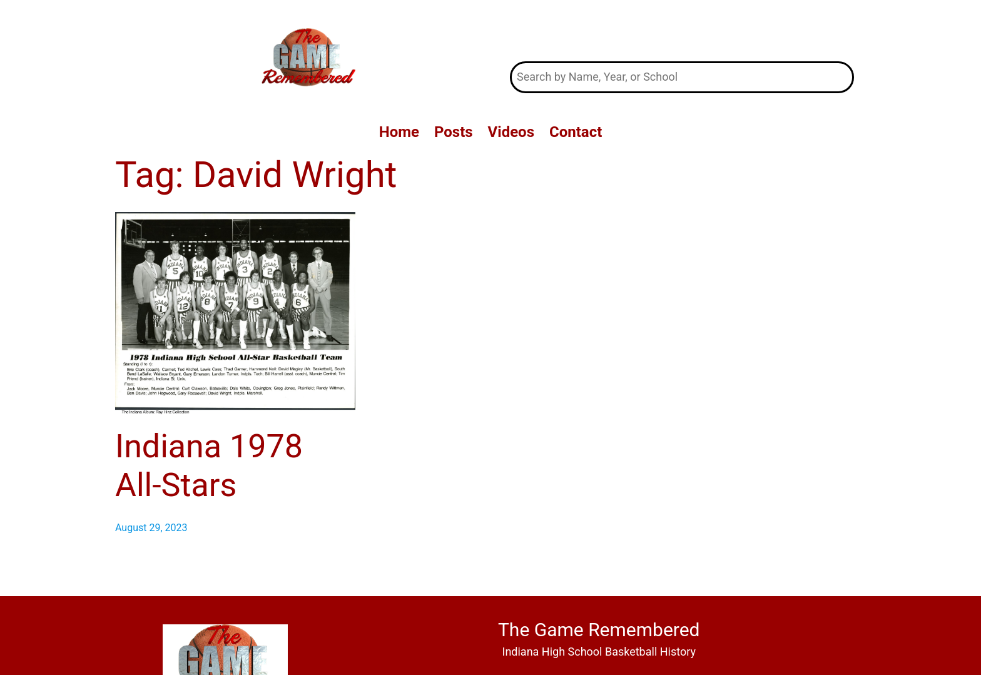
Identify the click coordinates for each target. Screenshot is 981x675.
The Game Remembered (682, 30)
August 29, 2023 (151, 528)
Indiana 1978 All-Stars (209, 465)
